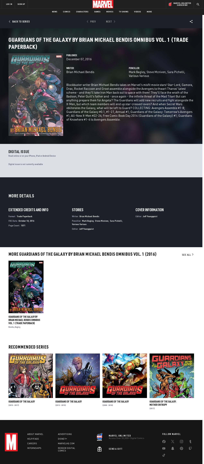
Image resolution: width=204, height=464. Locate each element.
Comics (66, 11)
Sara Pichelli (175, 76)
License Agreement (137, 459)
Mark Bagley (137, 76)
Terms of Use (26, 459)
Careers (32, 433)
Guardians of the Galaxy (22, 391)
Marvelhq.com (66, 433)
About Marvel (35, 423)
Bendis (11, 316)
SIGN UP (21, 4)
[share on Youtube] (163, 438)
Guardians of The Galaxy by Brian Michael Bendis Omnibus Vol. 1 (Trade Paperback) (24, 309)
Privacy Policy (41, 459)
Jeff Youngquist (86, 218)
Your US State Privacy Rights (62, 459)
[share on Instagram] (181, 431)
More (149, 11)
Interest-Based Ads (157, 459)
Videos (137, 11)
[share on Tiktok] (163, 445)
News (54, 11)
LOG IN (9, 4)
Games (97, 11)
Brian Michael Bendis (80, 76)
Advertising (65, 423)
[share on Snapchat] (172, 438)
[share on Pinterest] (181, 438)
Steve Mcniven (156, 76)
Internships (34, 437)
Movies (109, 11)
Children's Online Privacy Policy (112, 459)
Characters (82, 11)
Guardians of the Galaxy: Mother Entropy (163, 392)
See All (188, 244)
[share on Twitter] (172, 431)
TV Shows (124, 11)
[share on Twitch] (190, 438)
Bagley (17, 316)
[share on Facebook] (164, 431)
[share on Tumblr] (190, 431)
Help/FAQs (33, 428)
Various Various (139, 79)
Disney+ (62, 428)
